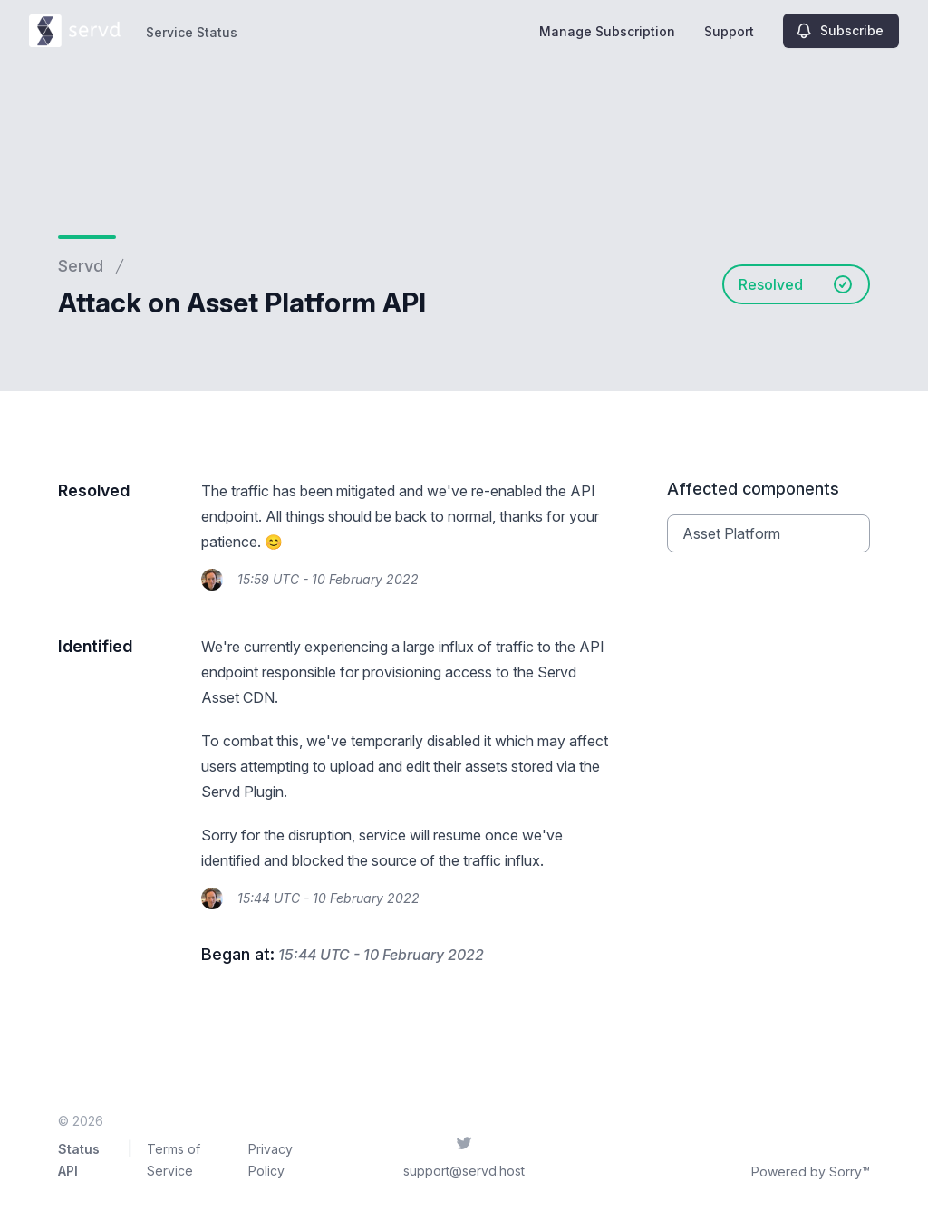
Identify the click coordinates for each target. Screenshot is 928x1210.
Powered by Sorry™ (810, 1171)
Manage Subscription (607, 31)
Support (729, 31)
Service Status (191, 32)
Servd (80, 265)
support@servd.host (464, 1170)
